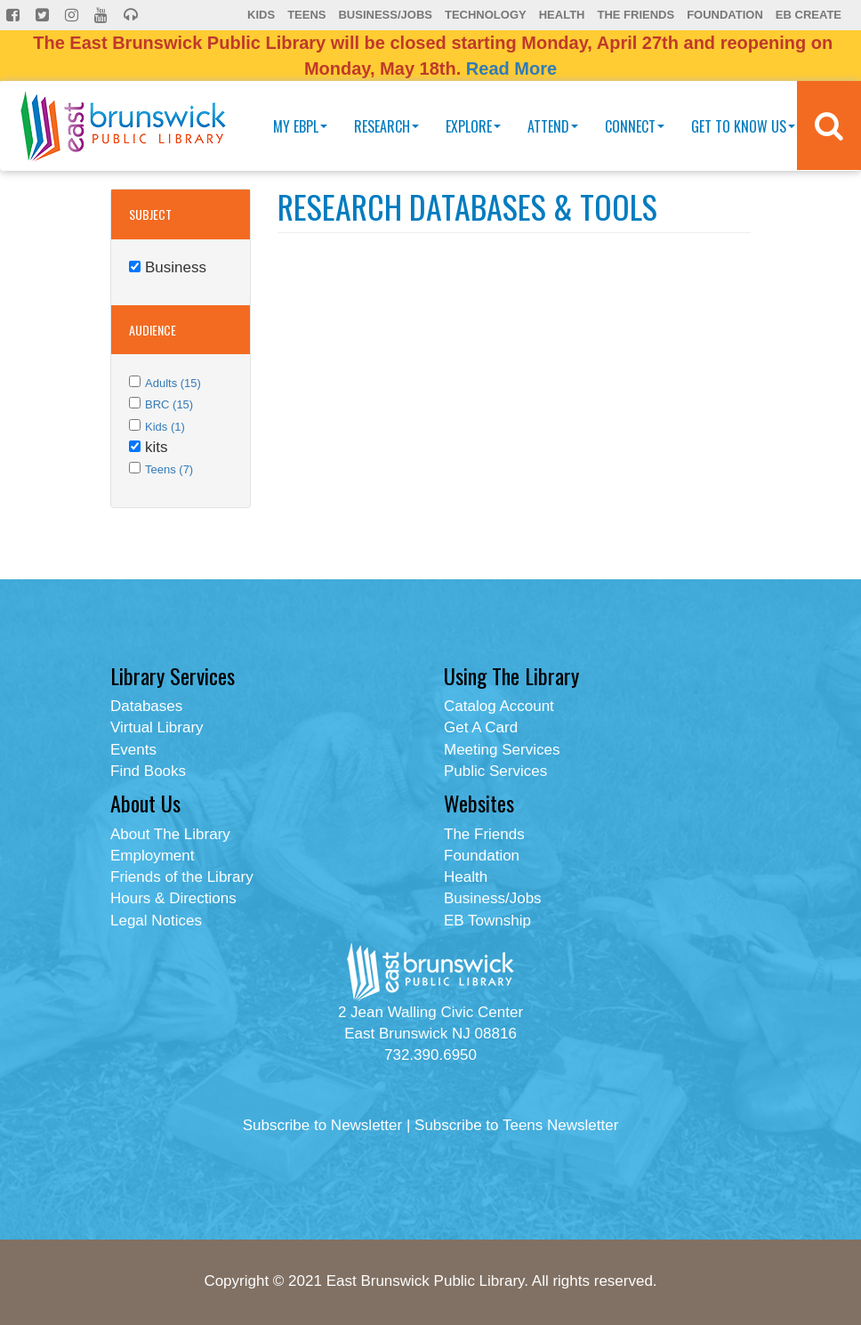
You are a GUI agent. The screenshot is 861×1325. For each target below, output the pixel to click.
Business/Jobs (384, 14)
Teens (306, 14)
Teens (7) (169, 469)
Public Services (495, 771)
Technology (486, 14)
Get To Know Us (743, 126)
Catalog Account (499, 706)
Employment (152, 855)
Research (386, 126)
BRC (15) (169, 404)
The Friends (635, 14)
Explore (473, 126)
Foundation (725, 14)
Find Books (148, 771)
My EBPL (300, 126)
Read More (511, 68)
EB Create (808, 14)
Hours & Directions (173, 898)
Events (133, 749)
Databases (146, 706)
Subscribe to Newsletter (323, 1125)
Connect (634, 126)
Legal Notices (156, 920)
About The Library (170, 834)
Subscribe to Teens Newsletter (516, 1125)
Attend (552, 126)
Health (562, 14)
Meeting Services (501, 749)
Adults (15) (173, 383)
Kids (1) (165, 426)
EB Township (487, 920)
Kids (261, 14)
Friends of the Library (181, 877)
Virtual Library (157, 727)
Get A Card (481, 727)
